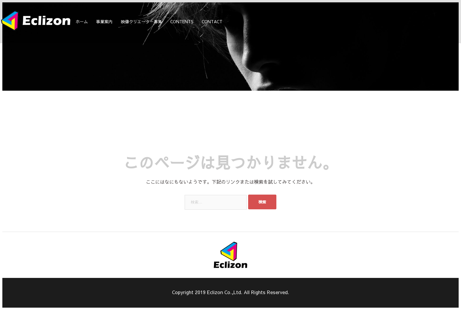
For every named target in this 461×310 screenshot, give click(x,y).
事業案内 (104, 21)
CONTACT (212, 21)
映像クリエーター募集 (141, 21)
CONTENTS (181, 21)
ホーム (82, 21)
